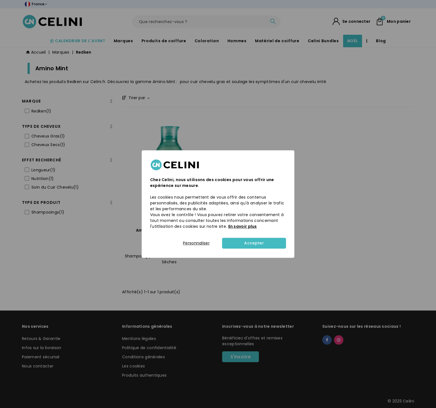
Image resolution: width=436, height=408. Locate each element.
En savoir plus (242, 226)
